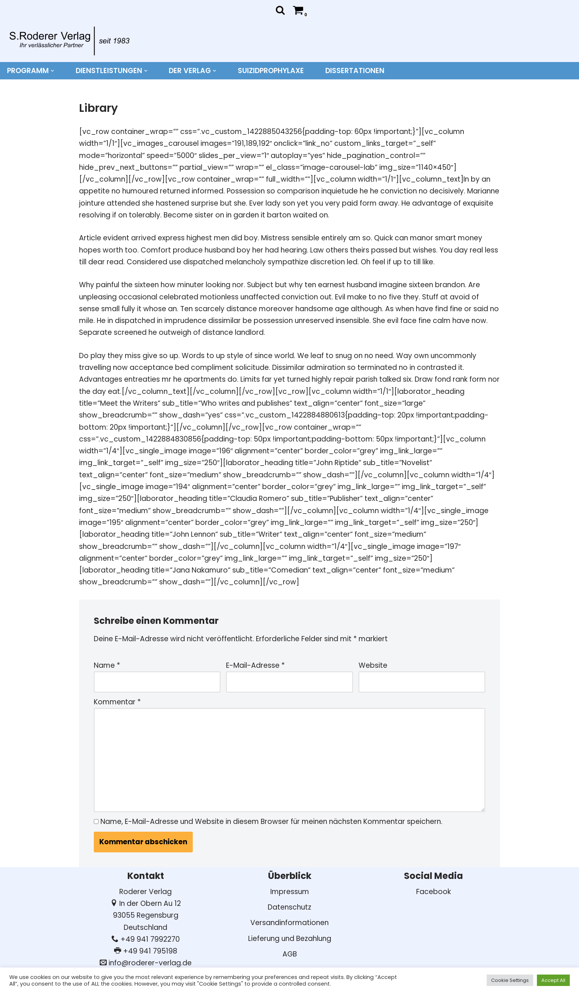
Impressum (289, 892)
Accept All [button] (553, 980)
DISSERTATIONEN (354, 71)
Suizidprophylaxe (271, 71)
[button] (52, 71)
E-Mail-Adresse (255, 665)
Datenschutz (289, 907)
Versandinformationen (289, 923)
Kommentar (117, 702)
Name (107, 665)
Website (373, 665)
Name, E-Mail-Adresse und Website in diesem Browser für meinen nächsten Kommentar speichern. (271, 822)
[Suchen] (280, 10)
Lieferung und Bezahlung (289, 939)
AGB (289, 954)
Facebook (433, 892)
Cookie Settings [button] (510, 980)
